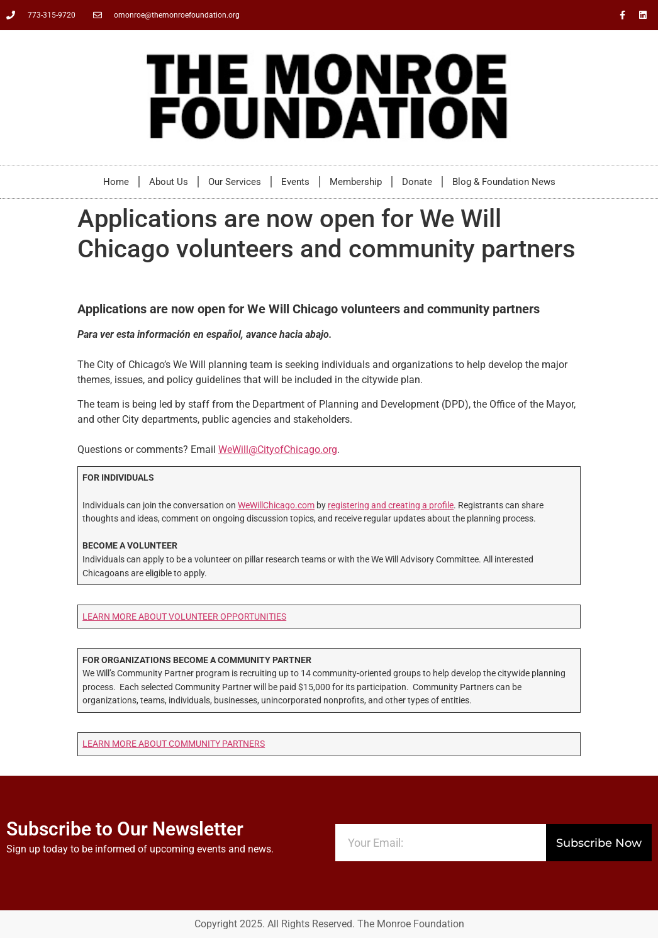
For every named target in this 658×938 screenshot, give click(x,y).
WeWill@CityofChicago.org (277, 449)
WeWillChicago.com (276, 505)
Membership (356, 181)
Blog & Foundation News (503, 181)
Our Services (234, 181)
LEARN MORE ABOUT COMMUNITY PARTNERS (173, 744)
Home (116, 181)
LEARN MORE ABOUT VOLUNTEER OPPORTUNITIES (184, 616)
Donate (417, 181)
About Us (168, 181)
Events (295, 181)
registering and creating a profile (391, 505)
